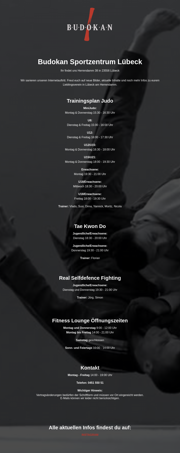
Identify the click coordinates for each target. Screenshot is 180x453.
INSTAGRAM (90, 434)
